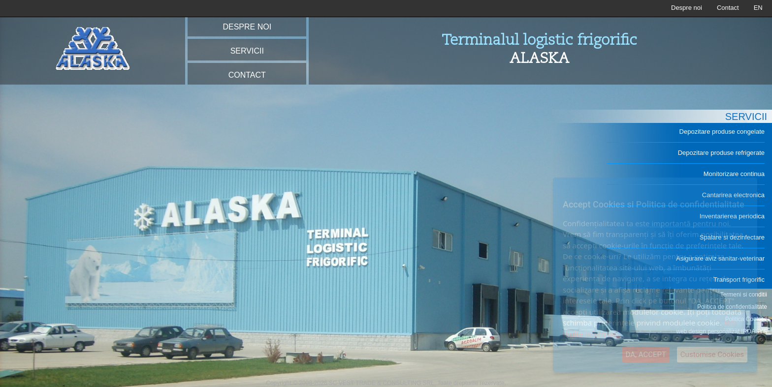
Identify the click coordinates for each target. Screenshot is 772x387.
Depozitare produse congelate (722, 131)
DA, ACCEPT (646, 354)
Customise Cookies (712, 354)
